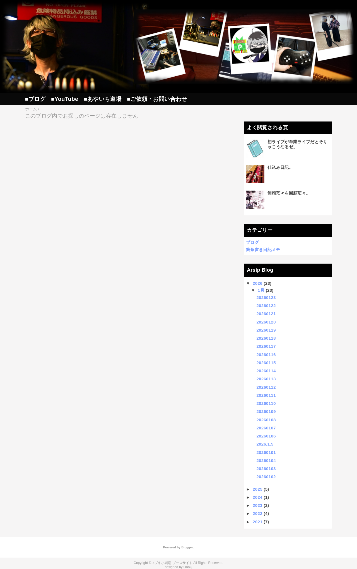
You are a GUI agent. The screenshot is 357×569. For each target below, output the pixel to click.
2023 (257, 505)
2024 (257, 497)
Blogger (187, 547)
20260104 (266, 460)
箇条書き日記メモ (263, 249)
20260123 (266, 297)
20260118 (266, 338)
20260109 (266, 411)
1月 (261, 290)
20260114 (266, 370)
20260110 (266, 403)
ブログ (252, 242)
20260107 (266, 427)
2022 (257, 513)
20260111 (266, 395)
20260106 (266, 436)
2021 (257, 521)
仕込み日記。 (280, 167)
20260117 (266, 346)
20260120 (266, 322)
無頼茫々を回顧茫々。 (288, 193)
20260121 (266, 313)
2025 (257, 489)
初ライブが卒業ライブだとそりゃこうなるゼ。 (297, 144)
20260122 (266, 305)
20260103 (266, 468)
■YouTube (64, 99)
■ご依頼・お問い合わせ (157, 99)
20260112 (266, 387)
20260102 (266, 476)
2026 (257, 283)
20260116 (266, 354)
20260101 (266, 452)
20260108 (266, 419)
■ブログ (35, 99)
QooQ (188, 567)
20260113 (266, 378)
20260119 (266, 330)
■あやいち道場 (102, 99)
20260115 (266, 362)
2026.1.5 (264, 444)
